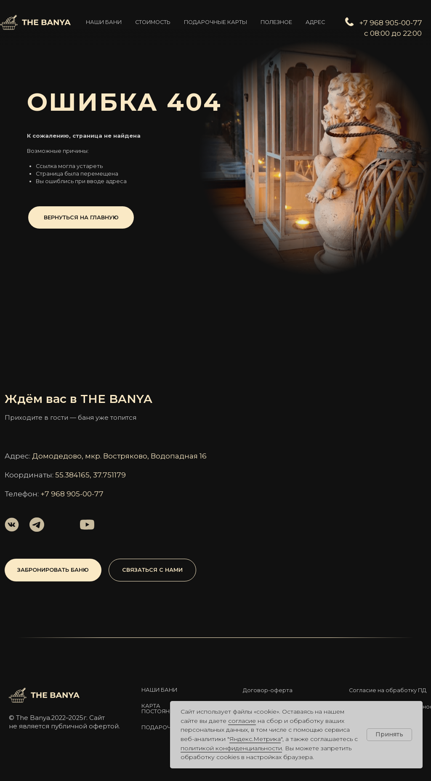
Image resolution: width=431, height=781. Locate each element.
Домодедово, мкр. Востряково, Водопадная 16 (119, 455)
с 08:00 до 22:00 (393, 33)
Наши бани (104, 22)
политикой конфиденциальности (231, 748)
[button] (152, 570)
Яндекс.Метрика (255, 739)
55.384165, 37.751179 (90, 474)
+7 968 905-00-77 (390, 22)
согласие (242, 721)
